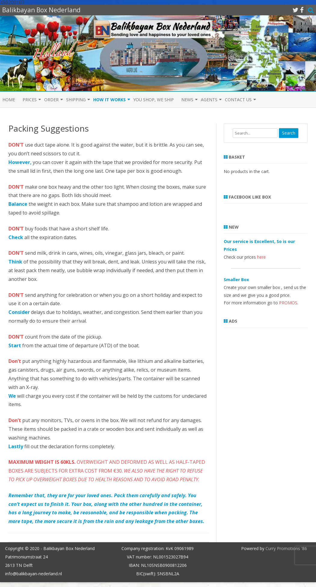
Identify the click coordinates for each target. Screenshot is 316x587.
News (187, 99)
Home (8, 99)
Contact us (238, 99)
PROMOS (288, 303)
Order (51, 99)
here (261, 257)
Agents (209, 99)
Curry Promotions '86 (286, 548)
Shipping (76, 99)
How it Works (109, 99)
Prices (30, 99)
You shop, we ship (153, 99)
